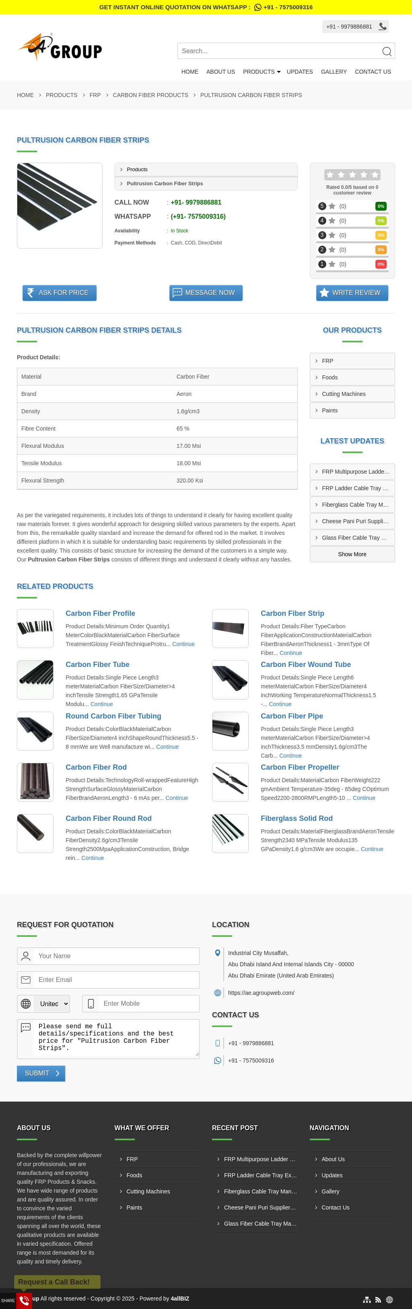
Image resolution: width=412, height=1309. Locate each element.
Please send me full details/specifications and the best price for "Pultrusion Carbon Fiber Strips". (116, 1038)
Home (189, 71)
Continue (183, 644)
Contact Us (373, 71)
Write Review (356, 292)
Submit (37, 1073)
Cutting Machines (344, 394)
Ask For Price (64, 292)
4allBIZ (180, 1298)
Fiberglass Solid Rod (297, 818)
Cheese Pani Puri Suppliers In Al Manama (358, 521)
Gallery (334, 71)
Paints (330, 410)
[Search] (387, 51)
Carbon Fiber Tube (98, 665)
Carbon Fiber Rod (96, 767)
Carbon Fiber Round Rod (109, 818)
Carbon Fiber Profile (100, 613)
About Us (220, 71)
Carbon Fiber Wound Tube (306, 665)
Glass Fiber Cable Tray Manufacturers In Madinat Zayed (358, 537)
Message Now (210, 292)
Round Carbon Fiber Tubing (113, 716)
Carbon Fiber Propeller (300, 767)
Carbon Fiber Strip (292, 613)
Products (259, 71)
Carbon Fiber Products (150, 95)
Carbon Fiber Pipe (292, 716)
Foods (330, 377)
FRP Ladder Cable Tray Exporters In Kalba (358, 488)
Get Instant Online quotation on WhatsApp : (206, 7)
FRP (95, 95)
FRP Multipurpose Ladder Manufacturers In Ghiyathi (358, 471)
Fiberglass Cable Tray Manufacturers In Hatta (358, 504)
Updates (300, 71)
